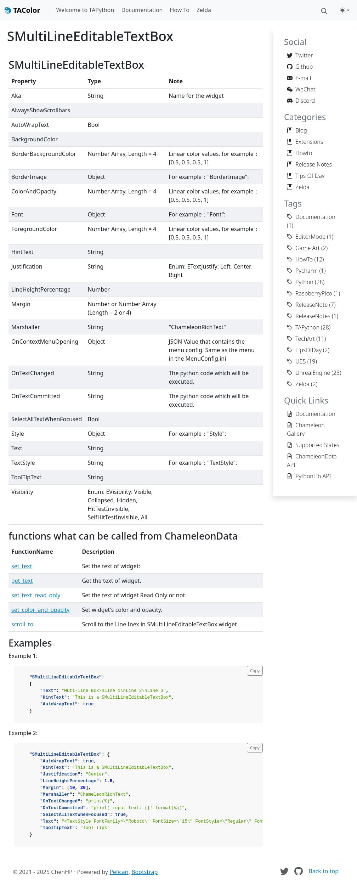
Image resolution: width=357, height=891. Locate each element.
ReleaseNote (307, 305)
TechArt (301, 339)
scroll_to (22, 624)
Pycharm (302, 271)
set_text (21, 566)
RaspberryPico (309, 293)
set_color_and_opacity (40, 610)
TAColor (22, 10)
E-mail (299, 78)
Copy (255, 670)
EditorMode (306, 237)
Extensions (305, 142)
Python (300, 282)
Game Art (303, 248)
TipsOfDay (304, 350)
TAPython (303, 327)
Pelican (119, 872)
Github (300, 67)
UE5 (296, 361)
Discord (301, 101)
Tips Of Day (305, 176)
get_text (22, 581)
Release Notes (309, 164)
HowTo (300, 259)
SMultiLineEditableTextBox (90, 36)
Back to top (323, 871)
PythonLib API (309, 476)
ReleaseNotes (308, 316)
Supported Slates (313, 445)
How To (179, 10)
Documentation (142, 10)
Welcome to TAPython (85, 10)
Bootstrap (144, 872)
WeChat (301, 89)
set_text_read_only (35, 595)
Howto (299, 153)
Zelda (204, 10)
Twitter (300, 55)
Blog (297, 130)
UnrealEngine (308, 373)
